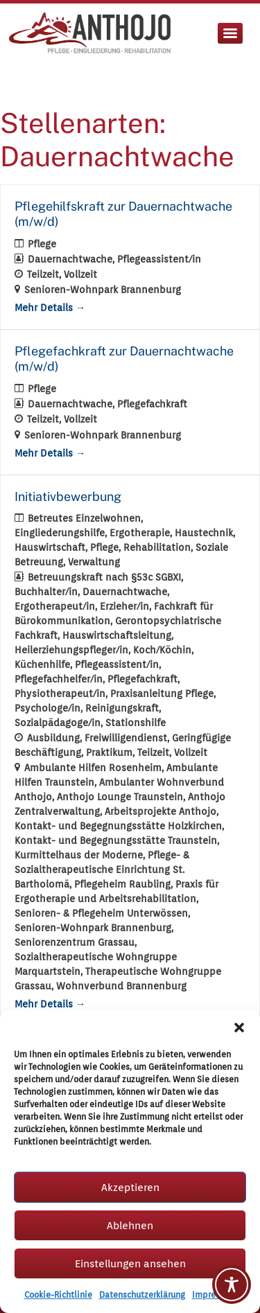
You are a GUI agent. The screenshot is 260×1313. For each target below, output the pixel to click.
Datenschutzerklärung (142, 1294)
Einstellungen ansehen (130, 1264)
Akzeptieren (130, 1187)
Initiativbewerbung (68, 496)
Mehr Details (50, 307)
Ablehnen (130, 1225)
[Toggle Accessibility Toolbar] (232, 1285)
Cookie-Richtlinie (58, 1294)
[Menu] (230, 33)
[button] (239, 1027)
